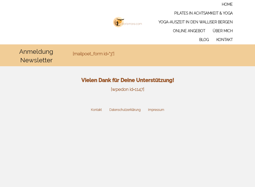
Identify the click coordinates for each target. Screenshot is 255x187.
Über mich (223, 31)
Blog (204, 40)
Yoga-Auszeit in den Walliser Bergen (195, 22)
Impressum (156, 110)
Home (227, 4)
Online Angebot (189, 31)
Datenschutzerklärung (124, 110)
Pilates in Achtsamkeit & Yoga (203, 13)
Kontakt (224, 40)
